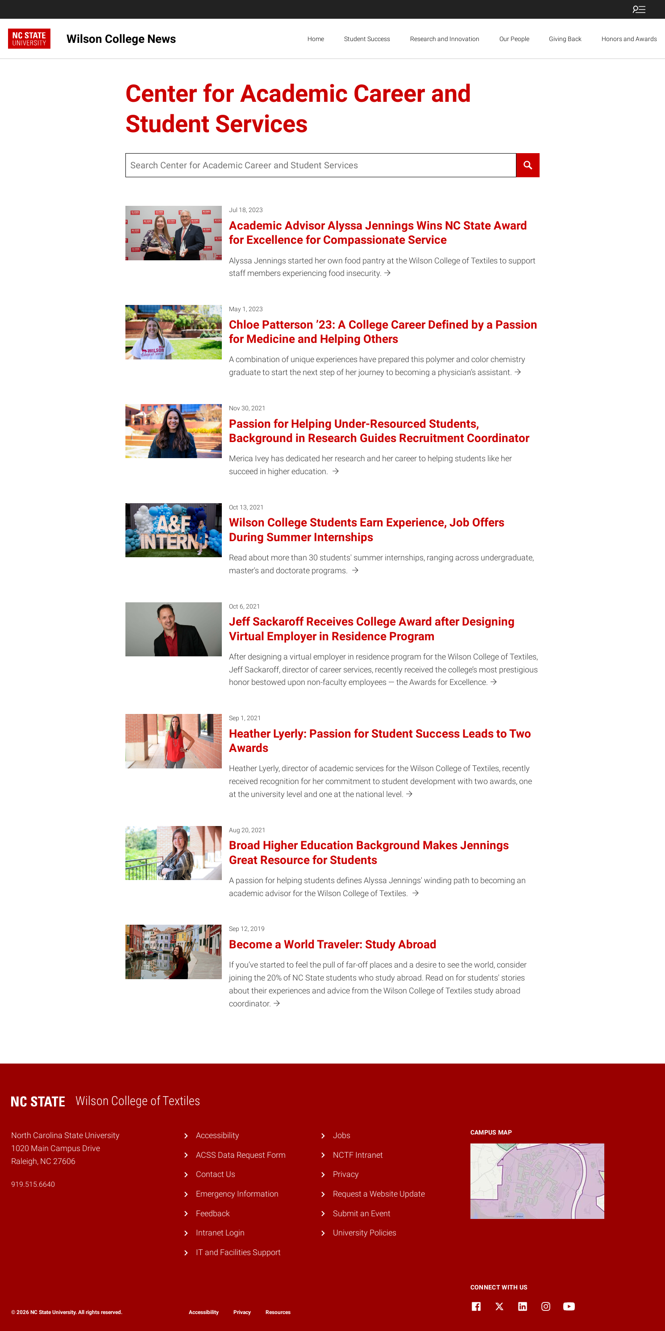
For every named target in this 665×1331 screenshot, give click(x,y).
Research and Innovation (444, 38)
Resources (278, 1312)
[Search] (528, 165)
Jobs (341, 1135)
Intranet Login (220, 1232)
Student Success (367, 38)
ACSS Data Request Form (241, 1155)
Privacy (346, 1174)
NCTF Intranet (358, 1155)
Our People (514, 38)
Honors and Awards (629, 38)
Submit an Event (362, 1213)
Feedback (213, 1213)
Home (316, 38)
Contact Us (215, 1174)
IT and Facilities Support (238, 1252)
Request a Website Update (379, 1193)
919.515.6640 (33, 1184)
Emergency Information (237, 1193)
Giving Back (565, 38)
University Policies (364, 1232)
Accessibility (217, 1135)
